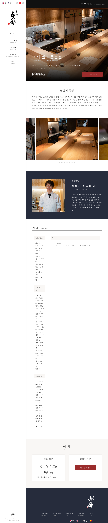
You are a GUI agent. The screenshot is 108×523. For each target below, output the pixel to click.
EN (11, 3)
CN (23, 3)
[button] (59, 162)
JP (5, 3)
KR (17, 3)
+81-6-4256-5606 (44, 68)
